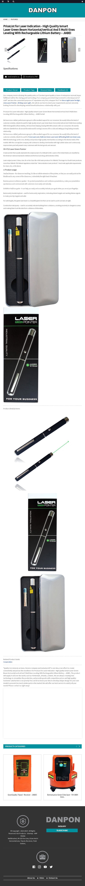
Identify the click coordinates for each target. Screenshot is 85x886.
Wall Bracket (12, 838)
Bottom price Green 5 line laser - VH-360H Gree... (62, 796)
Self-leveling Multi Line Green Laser (69, 137)
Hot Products (21, 833)
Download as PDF (32, 77)
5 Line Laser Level (33, 137)
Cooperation (7, 662)
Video (41, 878)
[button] (79, 49)
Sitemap (30, 833)
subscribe (62, 830)
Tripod (23, 841)
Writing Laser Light (24, 103)
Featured (14, 19)
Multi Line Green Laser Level (49, 137)
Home (5, 19)
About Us (31, 878)
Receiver (29, 841)
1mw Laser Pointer (10, 103)
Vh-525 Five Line (23, 838)
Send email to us (13, 77)
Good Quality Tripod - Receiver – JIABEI (22, 795)
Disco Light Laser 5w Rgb (71, 100)
